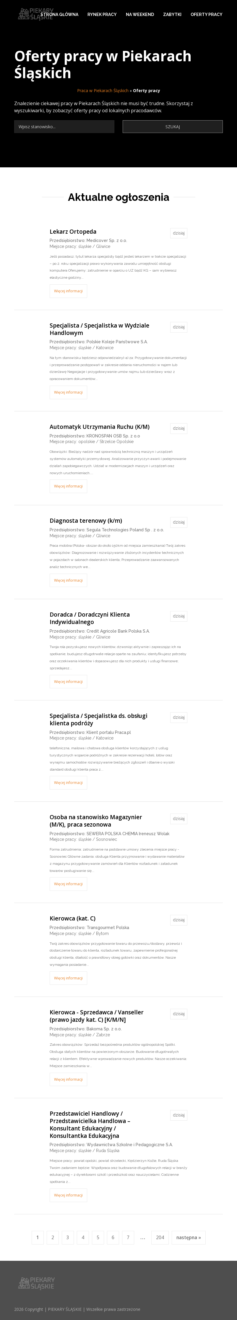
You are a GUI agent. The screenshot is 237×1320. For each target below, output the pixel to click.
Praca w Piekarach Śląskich (103, 90)
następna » (188, 1237)
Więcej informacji (68, 290)
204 (160, 1237)
